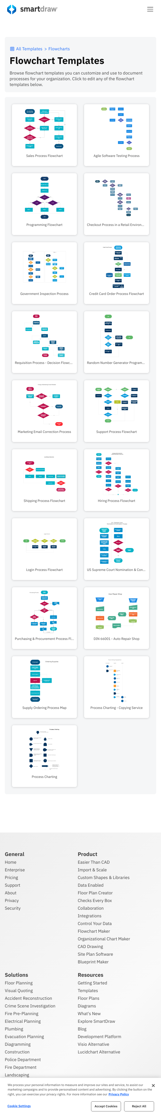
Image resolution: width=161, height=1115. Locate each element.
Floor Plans (88, 998)
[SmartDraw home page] (32, 9)
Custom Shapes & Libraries (104, 877)
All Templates (26, 49)
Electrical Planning (23, 1021)
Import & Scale (92, 870)
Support (12, 885)
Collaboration (91, 908)
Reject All (139, 1106)
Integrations (89, 916)
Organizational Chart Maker (104, 939)
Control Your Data (95, 923)
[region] (80, 1096)
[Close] (153, 1085)
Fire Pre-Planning (21, 1013)
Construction (17, 1052)
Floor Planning (19, 983)
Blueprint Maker (93, 962)
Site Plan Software (95, 954)
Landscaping (17, 1075)
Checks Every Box (95, 900)
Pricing (11, 877)
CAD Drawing (90, 946)
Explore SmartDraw (96, 1021)
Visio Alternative (93, 1044)
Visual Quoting (19, 990)
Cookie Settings (19, 1106)
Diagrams (87, 1006)
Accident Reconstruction (28, 998)
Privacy (12, 900)
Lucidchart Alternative (99, 1052)
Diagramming (18, 1044)
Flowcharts (59, 49)
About (11, 893)
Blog (82, 1029)
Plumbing (14, 1029)
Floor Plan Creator (95, 893)
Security (13, 908)
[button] (150, 9)
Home (10, 862)
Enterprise (15, 870)
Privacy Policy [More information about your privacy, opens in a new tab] (119, 1094)
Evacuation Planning (24, 1036)
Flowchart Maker (94, 931)
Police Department (23, 1059)
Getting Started (92, 983)
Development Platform (99, 1036)
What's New (89, 1013)
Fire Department (20, 1067)
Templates (88, 990)
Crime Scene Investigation (30, 1006)
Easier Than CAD (94, 862)
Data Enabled (91, 885)
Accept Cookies (106, 1106)
